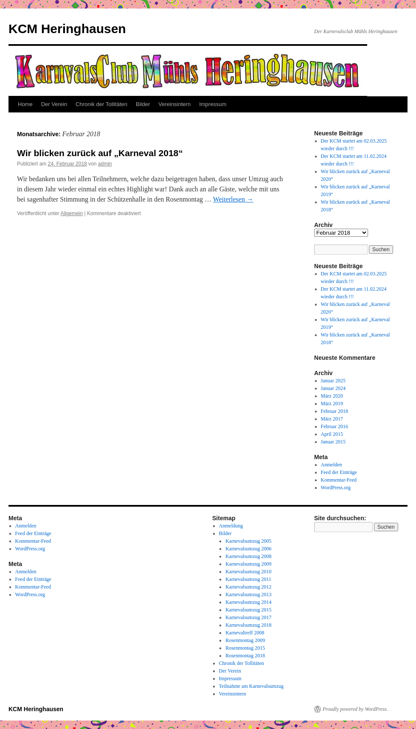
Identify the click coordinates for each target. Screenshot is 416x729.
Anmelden (331, 465)
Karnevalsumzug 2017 (248, 617)
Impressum (212, 104)
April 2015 (332, 434)
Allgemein (72, 213)
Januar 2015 (333, 442)
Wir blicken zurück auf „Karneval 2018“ (100, 153)
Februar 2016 (334, 426)
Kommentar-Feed (339, 480)
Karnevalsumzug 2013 (248, 594)
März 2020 (332, 396)
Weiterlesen (233, 199)
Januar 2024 (333, 388)
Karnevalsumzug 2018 (248, 625)
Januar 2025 (333, 381)
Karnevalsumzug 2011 (248, 579)
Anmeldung (231, 526)
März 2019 (332, 404)
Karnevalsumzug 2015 (248, 610)
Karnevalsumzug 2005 (248, 541)
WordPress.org (336, 488)
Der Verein (54, 104)
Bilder (143, 104)
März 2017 (332, 419)
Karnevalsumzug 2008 (248, 556)
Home (25, 104)
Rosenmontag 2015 (245, 648)
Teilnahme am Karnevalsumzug (251, 686)
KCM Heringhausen (67, 29)
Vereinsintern (174, 104)
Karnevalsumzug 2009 (248, 564)
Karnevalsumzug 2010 (248, 572)
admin (105, 164)
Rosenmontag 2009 (245, 640)
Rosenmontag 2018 (245, 656)
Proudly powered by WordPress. (355, 709)
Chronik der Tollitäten (101, 104)
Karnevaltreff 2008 (244, 633)
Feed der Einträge (339, 472)
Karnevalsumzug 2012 (248, 587)
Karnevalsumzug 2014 (248, 602)
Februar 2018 (334, 411)
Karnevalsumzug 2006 (248, 549)
